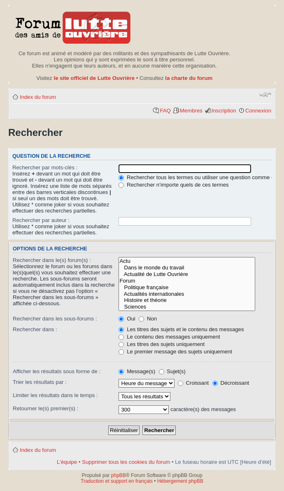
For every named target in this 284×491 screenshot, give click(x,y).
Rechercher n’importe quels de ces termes (173, 185)
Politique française (186, 287)
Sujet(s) (172, 371)
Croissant (193, 383)
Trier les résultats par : (40, 382)
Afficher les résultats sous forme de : (56, 371)
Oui (127, 319)
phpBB (118, 475)
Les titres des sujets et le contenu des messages (181, 329)
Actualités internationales (186, 294)
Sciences (186, 307)
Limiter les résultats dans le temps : (55, 395)
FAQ (165, 111)
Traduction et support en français (117, 481)
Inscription (224, 111)
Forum (186, 281)
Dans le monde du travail (186, 267)
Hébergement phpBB (180, 481)
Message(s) (137, 371)
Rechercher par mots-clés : (44, 167)
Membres (191, 111)
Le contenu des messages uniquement (169, 337)
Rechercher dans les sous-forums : (55, 319)
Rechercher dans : (35, 329)
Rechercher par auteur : (41, 220)
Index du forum (38, 97)
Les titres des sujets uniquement (162, 344)
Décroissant (230, 383)
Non (148, 319)
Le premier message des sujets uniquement (175, 351)
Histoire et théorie (186, 300)
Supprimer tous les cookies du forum (126, 462)
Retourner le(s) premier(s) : (45, 408)
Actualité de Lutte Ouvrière (186, 274)
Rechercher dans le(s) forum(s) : (52, 260)
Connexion (258, 111)
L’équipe (67, 462)
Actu (186, 261)
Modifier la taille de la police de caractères (265, 94)
